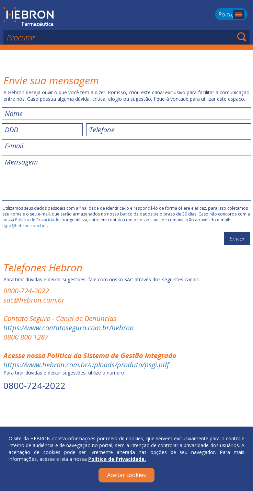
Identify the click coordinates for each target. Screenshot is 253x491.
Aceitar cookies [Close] (126, 475)
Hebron (28, 17)
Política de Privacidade (37, 220)
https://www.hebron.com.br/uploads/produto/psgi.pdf (86, 364)
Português (231, 14)
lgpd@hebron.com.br (23, 226)
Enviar (237, 239)
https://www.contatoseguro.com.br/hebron (68, 327)
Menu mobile (238, 14)
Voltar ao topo (126, 414)
